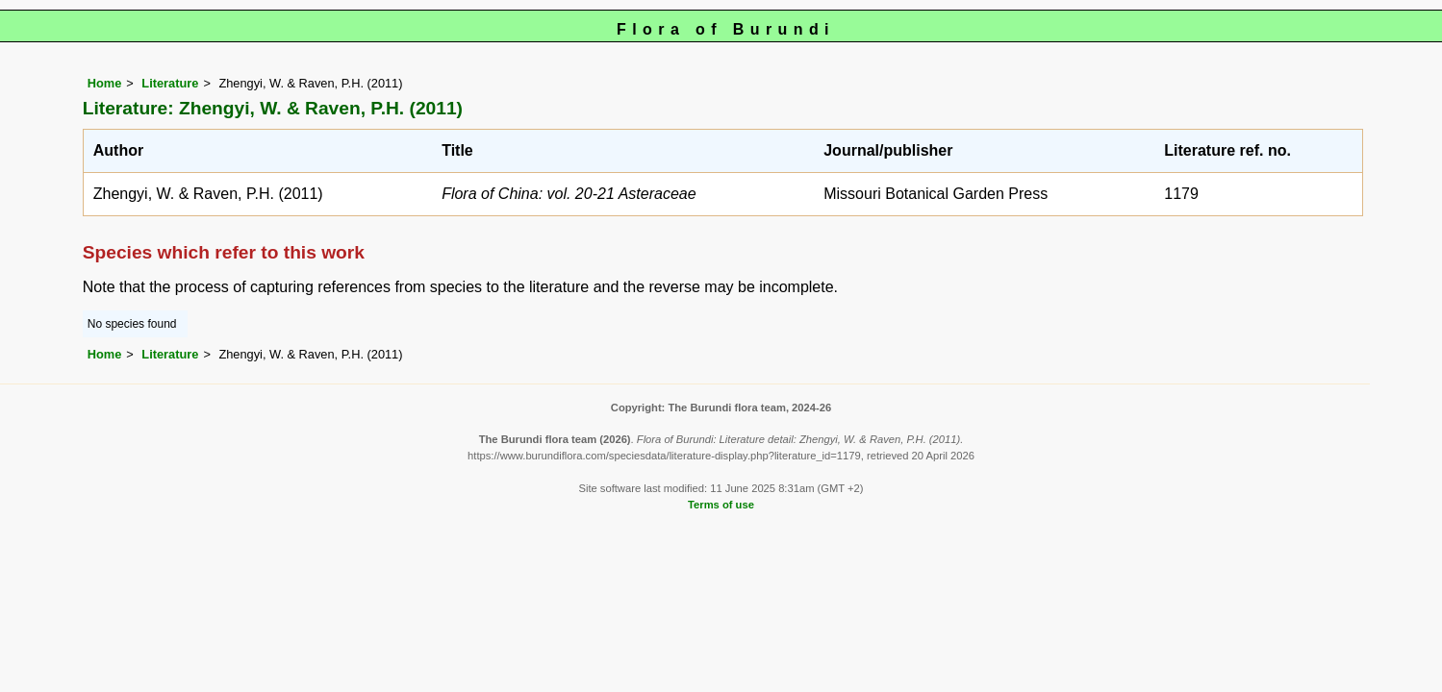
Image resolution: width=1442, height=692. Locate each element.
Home (105, 83)
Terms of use (721, 504)
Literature (169, 83)
